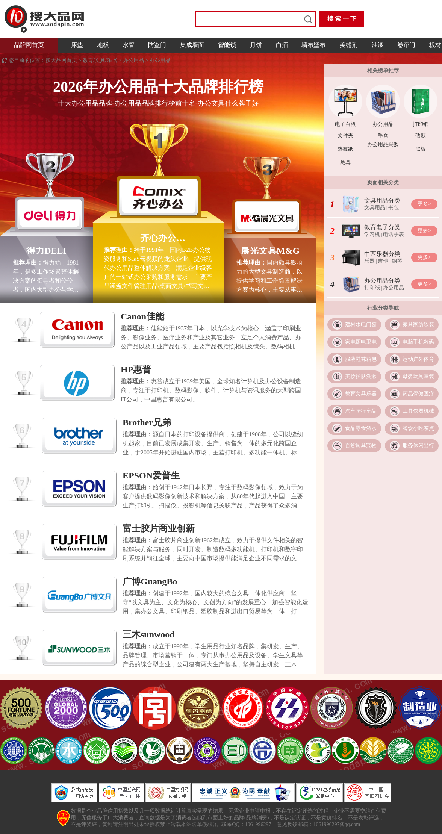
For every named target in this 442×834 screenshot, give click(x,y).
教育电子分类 (382, 227)
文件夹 (345, 135)
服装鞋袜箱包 (361, 359)
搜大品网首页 (62, 60)
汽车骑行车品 (361, 411)
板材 (435, 45)
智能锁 (227, 45)
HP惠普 (136, 369)
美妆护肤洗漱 (361, 376)
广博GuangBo (150, 581)
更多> (424, 204)
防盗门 (157, 45)
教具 (345, 163)
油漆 (378, 45)
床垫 (77, 45)
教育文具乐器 (361, 394)
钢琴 (397, 261)
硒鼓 (420, 135)
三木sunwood (149, 634)
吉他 (383, 261)
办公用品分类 (382, 280)
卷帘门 (406, 45)
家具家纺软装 (418, 324)
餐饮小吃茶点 (418, 428)
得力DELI (46, 250)
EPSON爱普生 (151, 475)
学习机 (372, 234)
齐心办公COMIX (158, 238)
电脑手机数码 (418, 342)
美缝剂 (349, 45)
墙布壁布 (313, 45)
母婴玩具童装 (418, 376)
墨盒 (383, 135)
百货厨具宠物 (361, 445)
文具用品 (374, 207)
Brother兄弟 (147, 422)
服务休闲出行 (418, 445)
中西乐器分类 (382, 254)
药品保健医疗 (418, 394)
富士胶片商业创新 (159, 528)
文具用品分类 (382, 200)
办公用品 (133, 60)
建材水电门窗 (361, 324)
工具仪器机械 (418, 411)
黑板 (420, 149)
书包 (393, 207)
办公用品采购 (383, 144)
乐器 (369, 261)
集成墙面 (192, 45)
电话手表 (393, 234)
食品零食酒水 (361, 428)
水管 (129, 45)
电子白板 (345, 124)
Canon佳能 (142, 316)
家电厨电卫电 (361, 342)
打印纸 (420, 124)
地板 (103, 45)
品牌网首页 (29, 45)
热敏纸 (345, 149)
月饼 (256, 45)
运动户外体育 (418, 359)
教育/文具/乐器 (100, 60)
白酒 (282, 45)
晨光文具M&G (270, 250)
